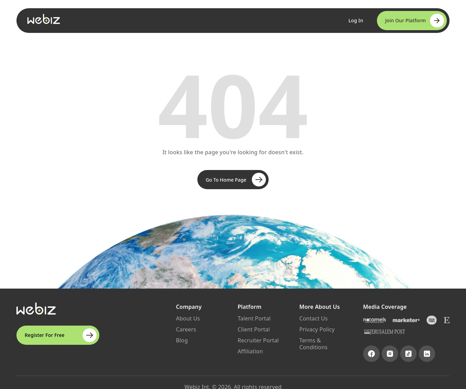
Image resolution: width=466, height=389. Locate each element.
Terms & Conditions (313, 344)
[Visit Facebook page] (371, 353)
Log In (355, 20)
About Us (188, 318)
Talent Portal (254, 318)
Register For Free (61, 335)
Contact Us (313, 318)
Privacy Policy (317, 329)
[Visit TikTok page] (408, 353)
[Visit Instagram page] (390, 353)
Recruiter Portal (258, 340)
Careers (186, 329)
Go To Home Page (236, 179)
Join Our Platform (414, 20)
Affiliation (250, 351)
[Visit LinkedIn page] (427, 353)
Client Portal (254, 329)
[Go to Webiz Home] (43, 19)
